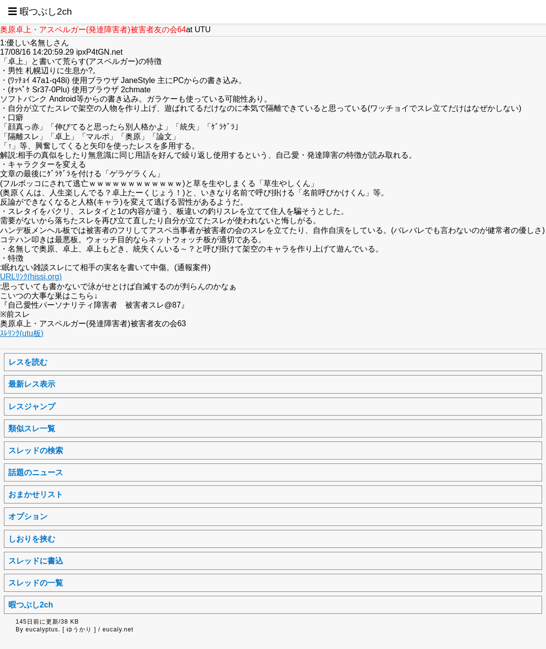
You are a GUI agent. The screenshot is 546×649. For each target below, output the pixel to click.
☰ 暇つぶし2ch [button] (40, 11)
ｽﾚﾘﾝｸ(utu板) (22, 333)
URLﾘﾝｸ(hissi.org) (31, 276)
